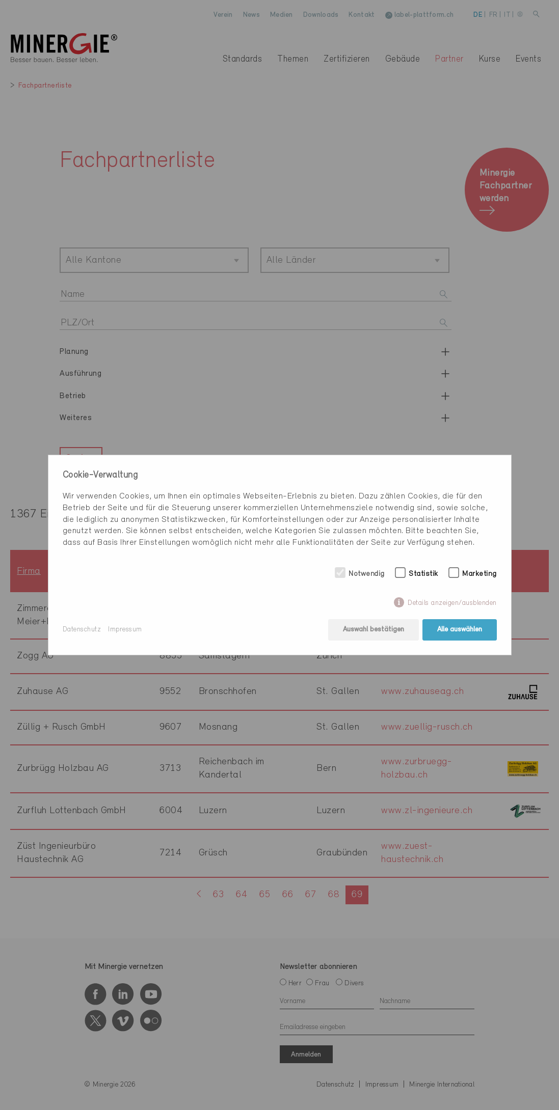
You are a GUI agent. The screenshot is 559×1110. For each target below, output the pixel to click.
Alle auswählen (459, 629)
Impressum (125, 629)
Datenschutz (82, 629)
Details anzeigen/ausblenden (452, 603)
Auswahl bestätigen (373, 629)
